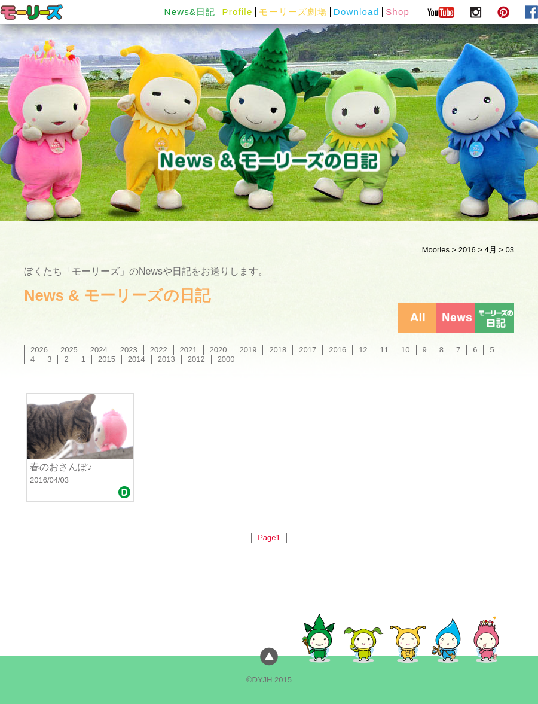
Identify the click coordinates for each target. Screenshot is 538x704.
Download (356, 12)
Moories (436, 249)
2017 (307, 349)
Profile (237, 12)
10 (405, 349)
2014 (136, 359)
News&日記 (190, 12)
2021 (188, 349)
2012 (196, 359)
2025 (69, 349)
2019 (247, 349)
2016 (467, 249)
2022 (158, 349)
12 (363, 349)
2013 (166, 359)
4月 (490, 249)
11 (384, 349)
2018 (277, 349)
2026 (39, 349)
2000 (226, 359)
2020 (218, 349)
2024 (99, 349)
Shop (397, 12)
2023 (128, 349)
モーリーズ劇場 (292, 12)
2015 (106, 359)
